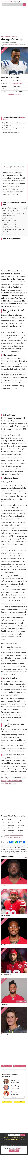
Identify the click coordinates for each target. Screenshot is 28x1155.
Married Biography (6, 36)
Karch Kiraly (15, 1086)
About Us (6, 1137)
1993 (21, 83)
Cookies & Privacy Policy (17, 1137)
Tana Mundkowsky (14, 780)
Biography (14, 36)
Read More (19, 1148)
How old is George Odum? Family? (14, 213)
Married (13, 2)
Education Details (9, 215)
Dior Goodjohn (10, 783)
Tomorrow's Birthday (19, 1102)
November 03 (16, 83)
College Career (8, 218)
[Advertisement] (14, 21)
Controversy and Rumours (11, 234)
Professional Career (9, 220)
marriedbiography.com (13, 1139)
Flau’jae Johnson (16, 1092)
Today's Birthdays (7, 1102)
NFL (7, 837)
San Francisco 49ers (12, 225)
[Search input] (13, 4)
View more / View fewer (14, 94)
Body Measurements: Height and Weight (13, 230)
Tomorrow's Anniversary (19, 1066)
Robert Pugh (15, 1080)
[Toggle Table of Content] (24, 208)
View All (14, 1097)
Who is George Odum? (10, 211)
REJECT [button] (16, 1150)
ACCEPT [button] (11, 1150)
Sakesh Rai (5, 46)
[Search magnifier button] (24, 4)
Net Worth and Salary (10, 227)
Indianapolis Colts (11, 222)
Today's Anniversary (6, 1066)
